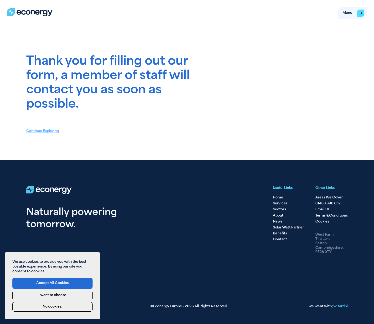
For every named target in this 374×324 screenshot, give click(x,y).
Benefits (280, 233)
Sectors (279, 209)
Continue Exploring (42, 131)
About (278, 216)
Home (278, 197)
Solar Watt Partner (288, 227)
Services (280, 203)
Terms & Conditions (331, 216)
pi (340, 306)
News (277, 221)
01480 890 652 (328, 203)
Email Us (322, 209)
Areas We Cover (329, 197)
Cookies (322, 221)
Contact (280, 239)
